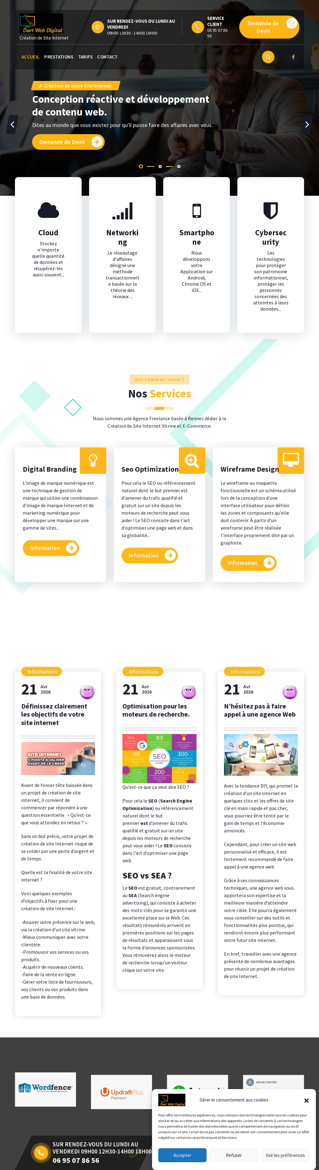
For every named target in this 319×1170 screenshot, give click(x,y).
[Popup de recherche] (268, 57)
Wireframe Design (250, 579)
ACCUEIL (30, 57)
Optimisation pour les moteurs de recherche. (156, 990)
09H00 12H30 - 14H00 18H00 (132, 33)
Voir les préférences (285, 1163)
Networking (122, 265)
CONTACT (107, 57)
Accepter (182, 1163)
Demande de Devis (272, 26)
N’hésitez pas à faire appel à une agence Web (260, 990)
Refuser (234, 1163)
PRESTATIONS (58, 57)
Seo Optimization (150, 579)
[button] (306, 1108)
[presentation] (12, 124)
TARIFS (85, 57)
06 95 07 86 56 (217, 33)
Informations (42, 952)
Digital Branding (50, 579)
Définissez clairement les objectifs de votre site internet (54, 995)
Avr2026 (35, 970)
